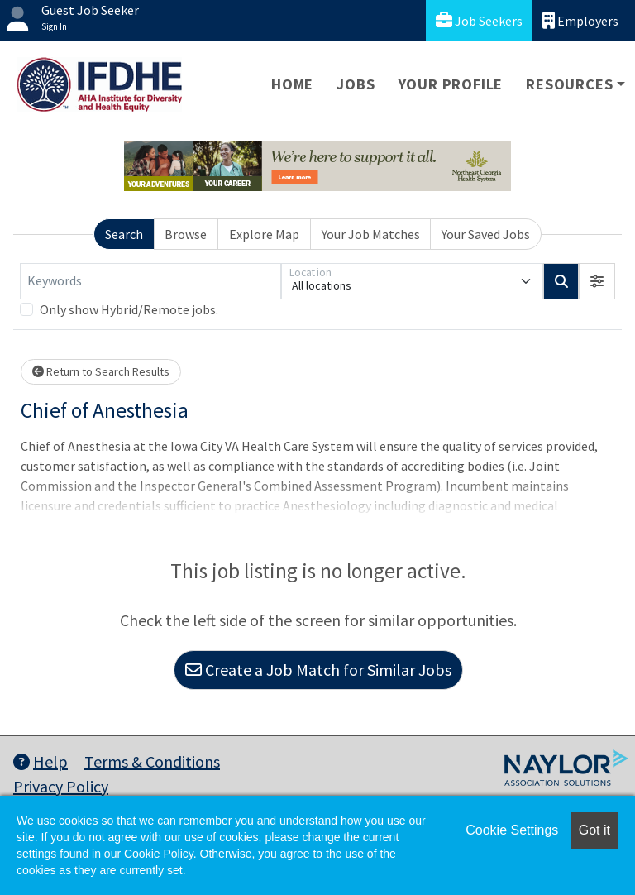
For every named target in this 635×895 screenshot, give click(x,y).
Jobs (356, 83)
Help (40, 761)
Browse (186, 234)
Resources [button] (569, 83)
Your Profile (451, 83)
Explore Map (264, 234)
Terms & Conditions (152, 761)
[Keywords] (150, 281)
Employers (580, 20)
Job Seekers (479, 20)
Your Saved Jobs (486, 234)
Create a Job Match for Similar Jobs (318, 669)
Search (124, 234)
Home (292, 83)
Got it (594, 830)
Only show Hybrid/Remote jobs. (129, 309)
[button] (597, 281)
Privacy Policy (60, 786)
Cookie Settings (512, 830)
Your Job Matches (371, 234)
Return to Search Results (100, 371)
